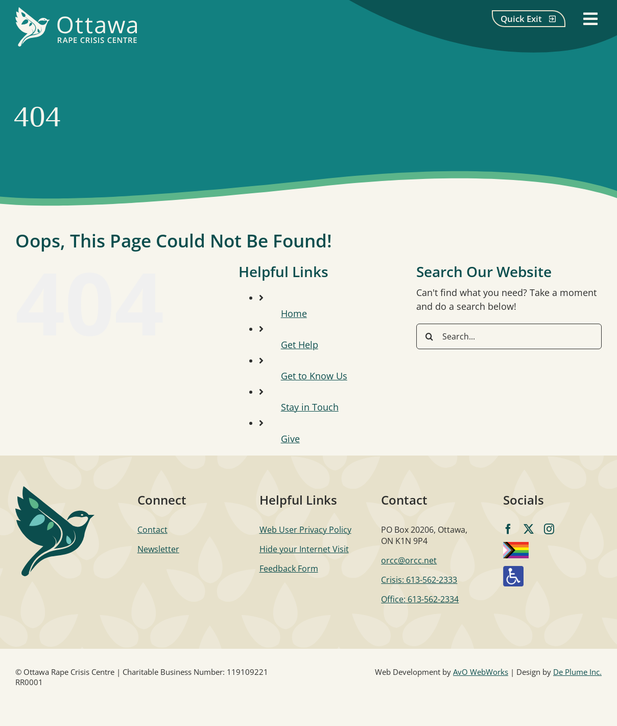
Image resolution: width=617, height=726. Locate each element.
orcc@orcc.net (409, 560)
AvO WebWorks (480, 672)
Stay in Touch (310, 407)
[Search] (429, 336)
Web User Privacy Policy (305, 529)
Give (290, 439)
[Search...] (509, 336)
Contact (152, 529)
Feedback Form (288, 568)
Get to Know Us (314, 376)
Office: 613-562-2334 (420, 599)
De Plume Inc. (577, 672)
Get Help (299, 344)
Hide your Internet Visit (304, 549)
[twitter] (529, 529)
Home (294, 313)
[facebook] (508, 529)
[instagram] (549, 529)
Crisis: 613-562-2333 (419, 579)
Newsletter (158, 549)
